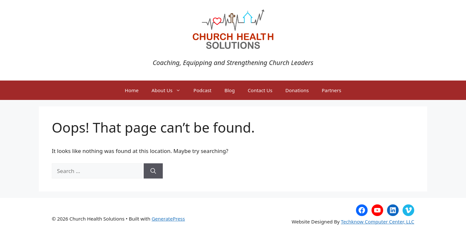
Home (132, 90)
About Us (169, 90)
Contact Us (260, 90)
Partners (331, 90)
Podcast (203, 90)
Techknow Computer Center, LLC (377, 221)
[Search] (153, 171)
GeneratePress (168, 218)
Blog (229, 90)
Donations (297, 90)
